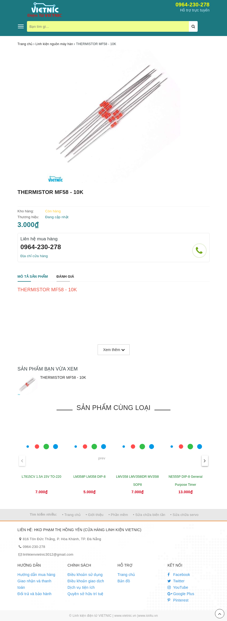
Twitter (176, 581)
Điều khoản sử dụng (85, 574)
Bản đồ (124, 581)
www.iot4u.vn (148, 616)
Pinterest (178, 600)
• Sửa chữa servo (184, 515)
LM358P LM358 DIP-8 (89, 477)
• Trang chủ (71, 515)
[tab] (33, 277)
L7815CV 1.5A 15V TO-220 (41, 477)
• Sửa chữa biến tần (149, 515)
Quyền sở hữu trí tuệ (85, 594)
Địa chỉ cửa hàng (34, 256)
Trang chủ (126, 574)
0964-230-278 (193, 4)
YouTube (178, 587)
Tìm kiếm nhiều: (43, 514)
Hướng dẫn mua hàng (36, 574)
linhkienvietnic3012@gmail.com (48, 554)
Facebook (179, 574)
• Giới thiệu (94, 515)
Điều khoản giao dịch (85, 581)
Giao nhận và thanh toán (34, 584)
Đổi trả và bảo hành (35, 594)
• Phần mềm (118, 515)
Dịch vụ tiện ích (81, 587)
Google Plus (181, 594)
